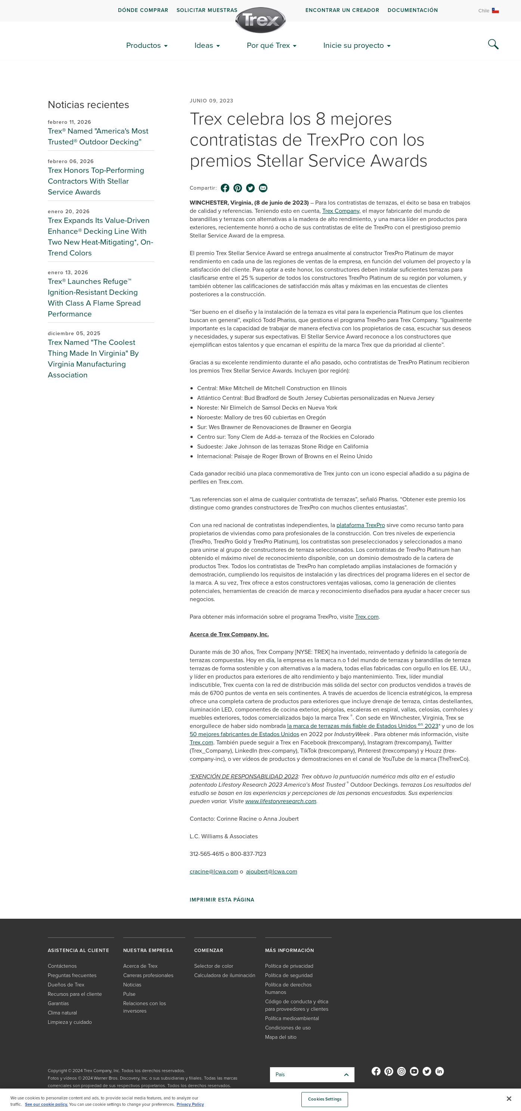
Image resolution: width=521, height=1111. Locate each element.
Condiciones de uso (288, 1028)
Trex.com (367, 616)
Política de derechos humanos (288, 988)
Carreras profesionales (148, 975)
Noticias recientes (88, 104)
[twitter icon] (250, 188)
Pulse (129, 994)
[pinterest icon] (237, 188)
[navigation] (260, 11)
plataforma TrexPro (361, 525)
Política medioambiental (292, 1018)
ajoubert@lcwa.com (271, 871)
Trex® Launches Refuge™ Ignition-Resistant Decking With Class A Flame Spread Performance (94, 297)
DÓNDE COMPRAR (143, 10)
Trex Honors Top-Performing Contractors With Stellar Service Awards (96, 181)
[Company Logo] (260, 20)
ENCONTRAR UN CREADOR (342, 10)
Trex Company (340, 210)
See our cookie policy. (46, 1104)
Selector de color (213, 966)
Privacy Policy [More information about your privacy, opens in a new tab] (190, 1104)
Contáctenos (62, 966)
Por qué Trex (268, 45)
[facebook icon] (225, 188)
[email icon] (263, 188)
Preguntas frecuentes (72, 975)
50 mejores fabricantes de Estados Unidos (244, 734)
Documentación (413, 10)
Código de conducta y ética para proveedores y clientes (296, 1005)
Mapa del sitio (281, 1037)
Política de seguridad (289, 975)
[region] (260, 1100)
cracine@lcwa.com (214, 871)
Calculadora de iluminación (224, 975)
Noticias (132, 985)
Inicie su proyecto (353, 45)
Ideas (204, 45)
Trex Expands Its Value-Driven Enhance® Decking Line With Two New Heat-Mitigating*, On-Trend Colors (100, 236)
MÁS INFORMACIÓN (289, 950)
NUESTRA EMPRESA (148, 950)
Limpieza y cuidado (70, 1022)
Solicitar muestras (207, 10)
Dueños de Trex (66, 985)
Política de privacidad (289, 966)
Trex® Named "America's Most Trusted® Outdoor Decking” (98, 136)
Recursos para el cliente (75, 994)
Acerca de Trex (140, 966)
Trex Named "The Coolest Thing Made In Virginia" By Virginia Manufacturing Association (93, 358)
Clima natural (62, 1013)
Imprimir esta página (222, 900)
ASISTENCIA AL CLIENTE (78, 950)
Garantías (58, 1003)
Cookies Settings (324, 1099)
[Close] (509, 1098)
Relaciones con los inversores (144, 1007)
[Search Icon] (493, 44)
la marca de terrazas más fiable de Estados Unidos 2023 (362, 726)
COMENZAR (208, 950)
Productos (143, 45)
